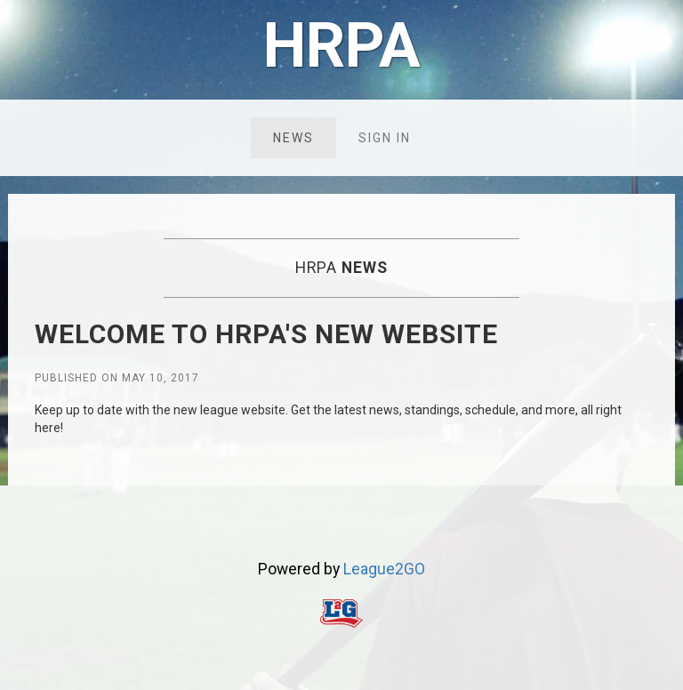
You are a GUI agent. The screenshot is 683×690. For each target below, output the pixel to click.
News (293, 138)
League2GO (384, 569)
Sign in (384, 138)
